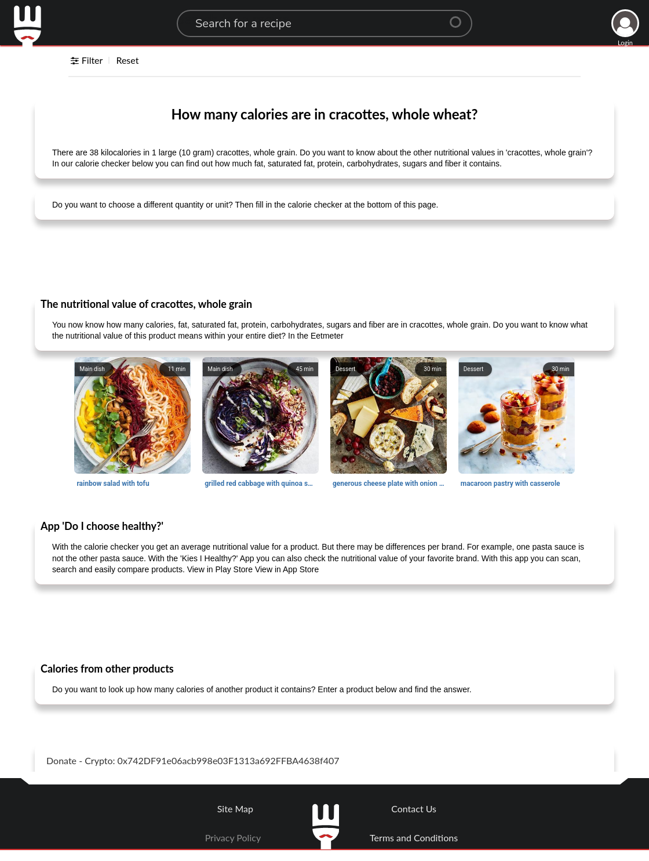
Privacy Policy (233, 837)
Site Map (235, 808)
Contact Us (413, 808)
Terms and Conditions (414, 837)
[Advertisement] (324, 258)
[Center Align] (459, 17)
